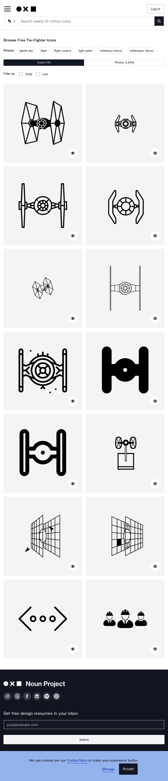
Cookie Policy (77, 760)
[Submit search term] (159, 21)
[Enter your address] (84, 724)
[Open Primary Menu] (7, 9)
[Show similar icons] (72, 153)
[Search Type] (11, 21)
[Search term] (86, 21)
